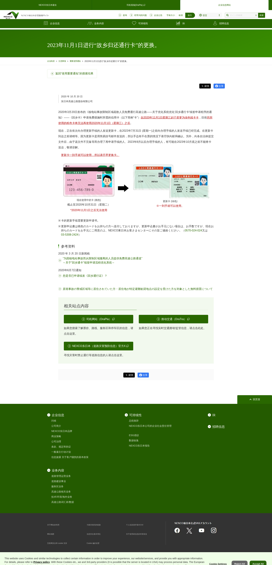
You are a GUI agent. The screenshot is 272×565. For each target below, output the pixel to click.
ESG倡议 (134, 435)
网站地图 (52, 533)
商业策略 (56, 436)
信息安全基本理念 (96, 533)
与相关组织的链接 (96, 524)
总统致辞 (134, 420)
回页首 (256, 399)
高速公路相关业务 (61, 491)
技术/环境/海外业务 (61, 496)
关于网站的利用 (55, 524)
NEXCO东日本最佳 (47, 4)
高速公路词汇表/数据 (62, 502)
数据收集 (134, 440)
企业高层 (51, 61)
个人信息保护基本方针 (138, 524)
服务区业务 (57, 486)
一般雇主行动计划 (61, 452)
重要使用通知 (78, 61)
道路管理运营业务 (61, 476)
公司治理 (56, 441)
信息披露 (56, 457)
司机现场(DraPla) (136, 4)
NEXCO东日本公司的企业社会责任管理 (150, 425)
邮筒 (207, 86)
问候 (53, 420)
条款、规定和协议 (61, 446)
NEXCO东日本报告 (139, 445)
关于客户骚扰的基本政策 (75, 457)
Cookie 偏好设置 (96, 543)
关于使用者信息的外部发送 (140, 533)
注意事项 (64, 61)
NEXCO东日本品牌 (61, 431)
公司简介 (56, 425)
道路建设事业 (58, 481)
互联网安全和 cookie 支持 (61, 543)
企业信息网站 (224, 4)
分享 (221, 86)
